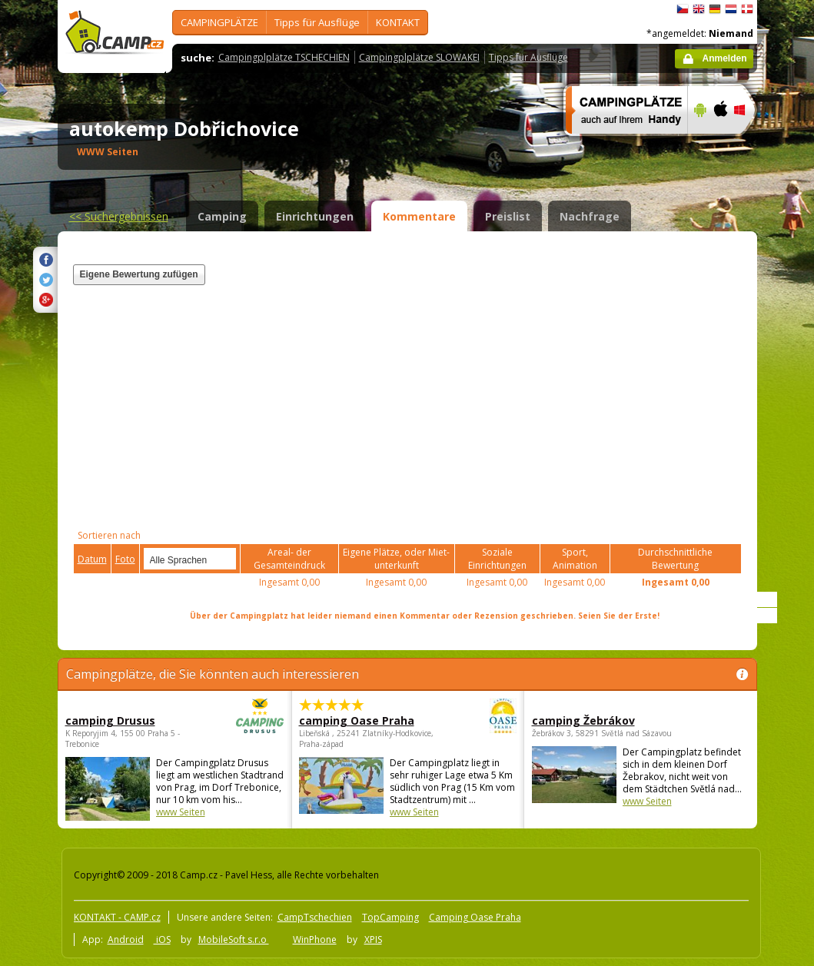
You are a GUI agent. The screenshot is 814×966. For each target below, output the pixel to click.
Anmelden (724, 58)
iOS (162, 939)
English (699, 9)
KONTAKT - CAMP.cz (117, 917)
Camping (222, 216)
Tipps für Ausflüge (317, 22)
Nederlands (731, 9)
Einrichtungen (315, 216)
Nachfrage (590, 216)
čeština (682, 9)
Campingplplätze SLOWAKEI (419, 57)
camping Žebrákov (583, 720)
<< (118, 216)
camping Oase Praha (365, 720)
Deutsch (715, 9)
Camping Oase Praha (475, 917)
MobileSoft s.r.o (233, 939)
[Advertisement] (552, 368)
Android (126, 939)
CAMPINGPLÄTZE (219, 22)
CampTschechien (314, 917)
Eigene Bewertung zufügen (139, 274)
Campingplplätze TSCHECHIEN (284, 57)
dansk (747, 9)
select (225, 558)
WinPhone (315, 939)
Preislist (507, 216)
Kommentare (419, 216)
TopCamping (390, 917)
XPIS (373, 939)
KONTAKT (398, 22)
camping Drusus (132, 720)
